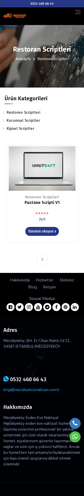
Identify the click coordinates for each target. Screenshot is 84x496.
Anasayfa (23, 59)
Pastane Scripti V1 (42, 202)
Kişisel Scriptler (20, 128)
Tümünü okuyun (42, 231)
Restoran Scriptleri (23, 112)
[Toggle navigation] (78, 12)
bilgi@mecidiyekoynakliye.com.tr (31, 389)
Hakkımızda (20, 280)
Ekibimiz (67, 280)
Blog (32, 287)
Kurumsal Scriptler (23, 120)
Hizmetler (45, 280)
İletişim (49, 287)
